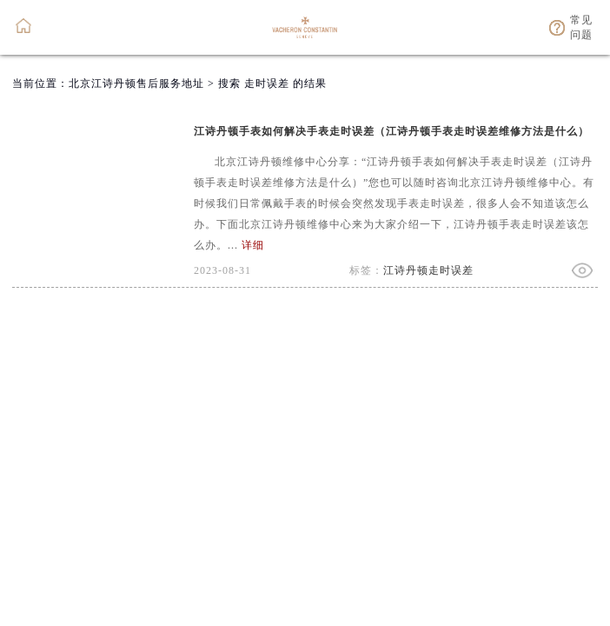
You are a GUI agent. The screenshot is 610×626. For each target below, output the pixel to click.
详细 (253, 245)
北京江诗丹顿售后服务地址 (136, 83)
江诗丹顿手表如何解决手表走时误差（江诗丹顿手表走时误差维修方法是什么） (391, 131)
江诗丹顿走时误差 (428, 270)
